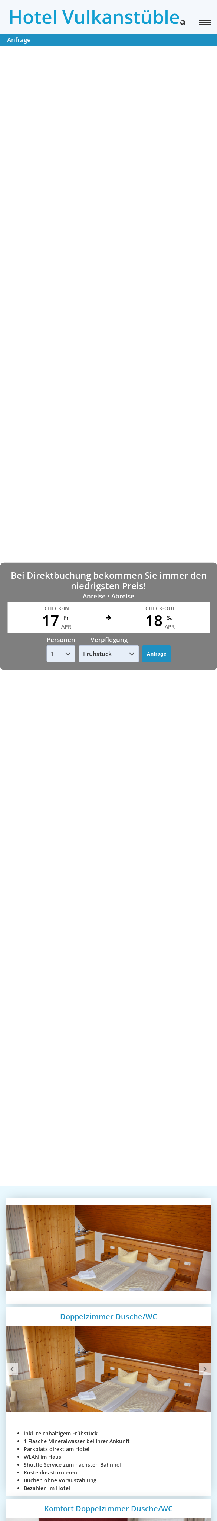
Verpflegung (109, 639)
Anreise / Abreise (108, 596)
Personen (61, 639)
